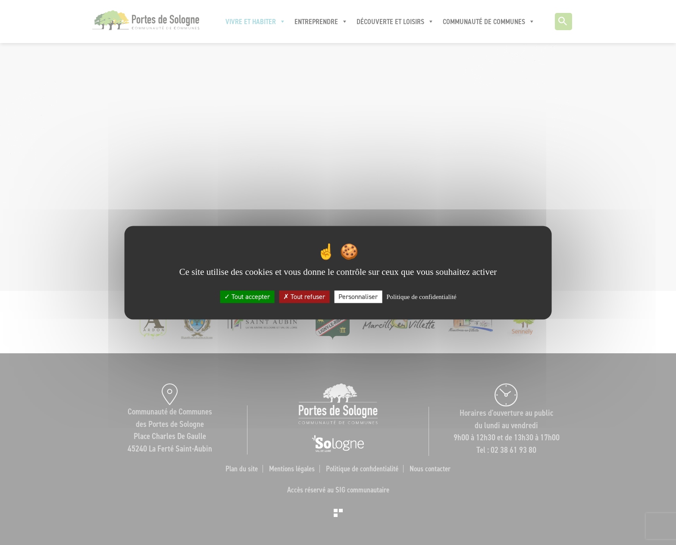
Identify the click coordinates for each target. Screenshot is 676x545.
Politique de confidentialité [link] (421, 296)
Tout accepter (247, 296)
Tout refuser (304, 296)
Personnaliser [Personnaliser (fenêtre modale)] (358, 296)
